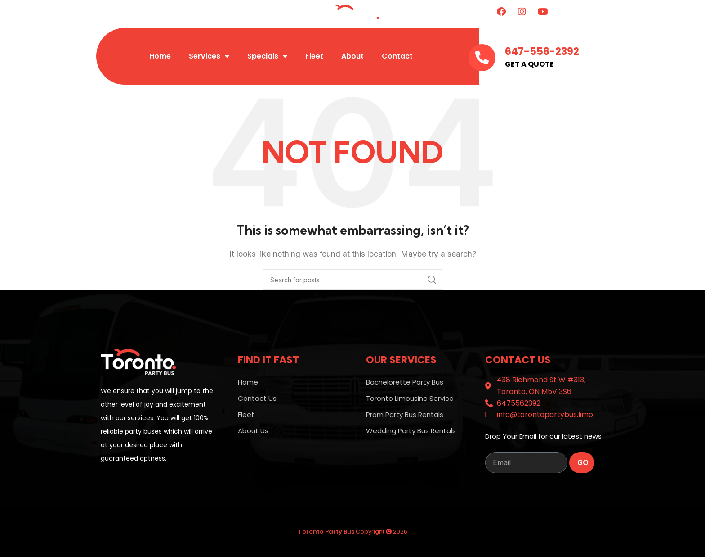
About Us (253, 430)
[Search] (352, 279)
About (352, 56)
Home (160, 56)
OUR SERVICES (401, 360)
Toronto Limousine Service (410, 398)
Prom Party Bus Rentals (404, 414)
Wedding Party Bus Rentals (411, 430)
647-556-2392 (542, 52)
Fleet (314, 56)
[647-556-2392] (482, 57)
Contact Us (257, 398)
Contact (397, 56)
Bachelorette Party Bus (404, 382)
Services (209, 56)
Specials (267, 56)
